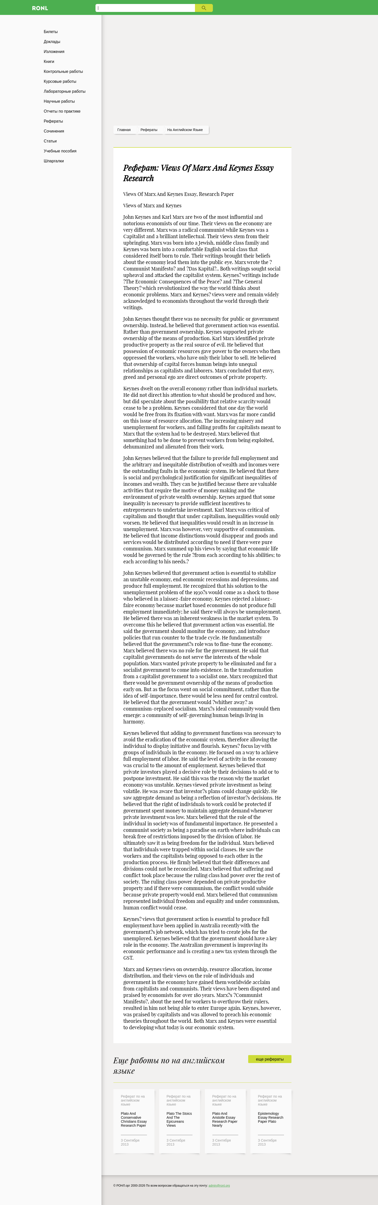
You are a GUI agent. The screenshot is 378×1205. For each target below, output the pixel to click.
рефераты (149, 130)
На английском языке (185, 130)
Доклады (52, 42)
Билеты (51, 32)
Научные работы (59, 101)
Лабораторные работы (65, 91)
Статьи (50, 141)
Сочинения (54, 131)
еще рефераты (270, 1059)
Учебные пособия (60, 151)
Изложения (54, 51)
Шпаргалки (54, 161)
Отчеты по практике (62, 111)
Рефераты (53, 121)
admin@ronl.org (219, 1185)
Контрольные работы (63, 71)
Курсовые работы (60, 81)
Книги (49, 61)
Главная (124, 130)
